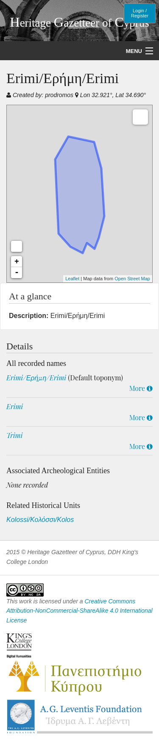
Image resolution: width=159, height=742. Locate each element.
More (141, 388)
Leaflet (72, 278)
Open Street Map (132, 278)
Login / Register (139, 13)
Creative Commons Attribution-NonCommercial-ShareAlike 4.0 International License (79, 611)
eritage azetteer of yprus (79, 23)
